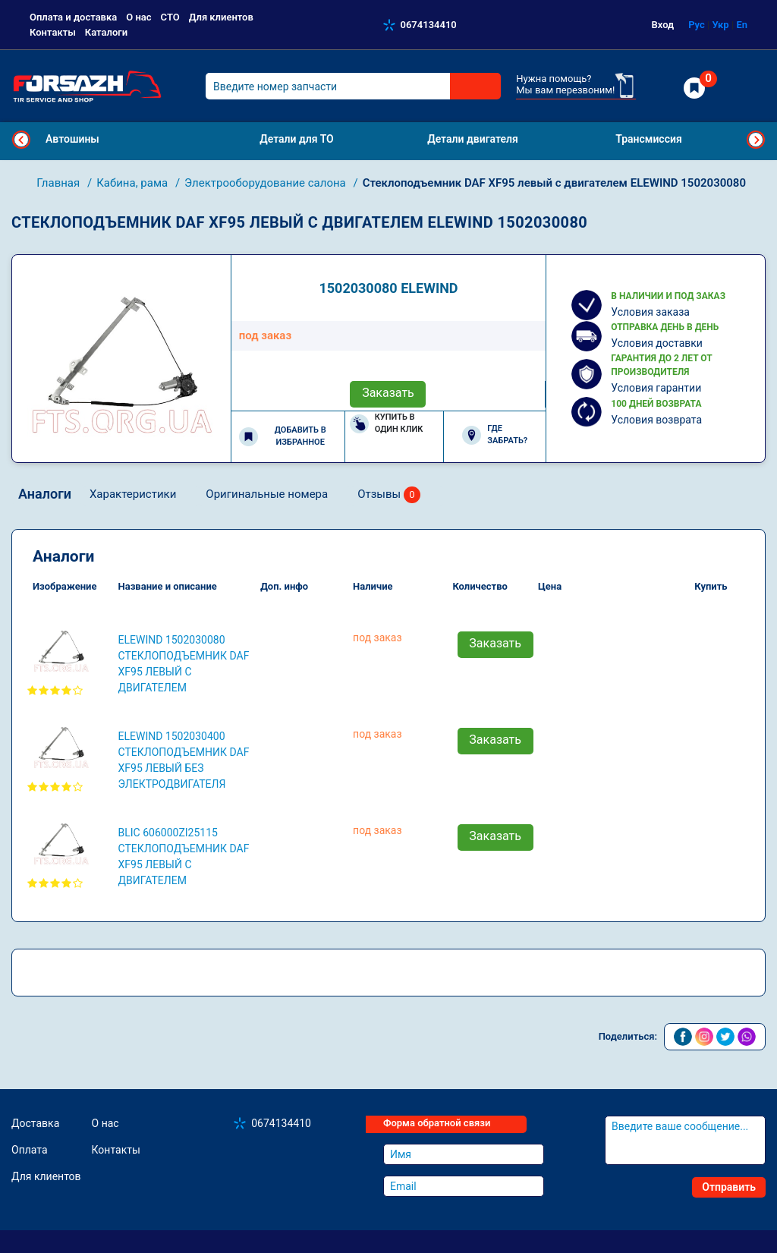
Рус (696, 24)
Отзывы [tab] (388, 495)
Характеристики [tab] (133, 494)
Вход (663, 24)
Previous (21, 139)
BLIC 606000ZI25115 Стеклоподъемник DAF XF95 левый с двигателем (184, 856)
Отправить (729, 1187)
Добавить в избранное (282, 436)
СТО (170, 17)
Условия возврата (656, 420)
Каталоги (106, 32)
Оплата (29, 1150)
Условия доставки (657, 343)
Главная (59, 183)
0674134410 (429, 24)
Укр (720, 24)
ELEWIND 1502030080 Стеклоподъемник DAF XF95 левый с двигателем (184, 664)
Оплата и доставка (73, 17)
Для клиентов (221, 17)
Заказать (388, 393)
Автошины (72, 139)
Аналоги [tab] (44, 494)
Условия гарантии (656, 388)
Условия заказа (650, 312)
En (741, 24)
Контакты (53, 32)
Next (755, 139)
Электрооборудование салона (266, 183)
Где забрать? (494, 434)
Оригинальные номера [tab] (267, 494)
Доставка (35, 1123)
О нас (138, 17)
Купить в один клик (386, 423)
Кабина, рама (133, 183)
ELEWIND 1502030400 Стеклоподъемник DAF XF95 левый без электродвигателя (184, 760)
